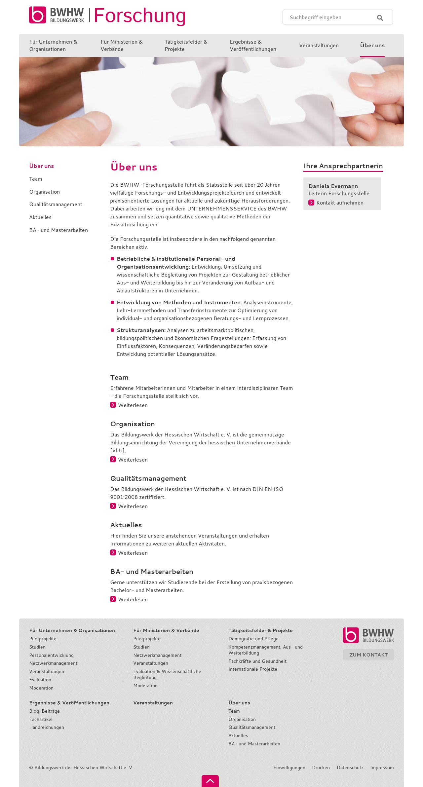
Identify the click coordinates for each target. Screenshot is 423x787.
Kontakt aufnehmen (340, 202)
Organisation (242, 719)
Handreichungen (46, 727)
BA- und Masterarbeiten (254, 744)
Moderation (41, 688)
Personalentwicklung (51, 655)
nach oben (210, 781)
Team (234, 711)
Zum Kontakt (368, 655)
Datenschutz (350, 767)
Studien (37, 647)
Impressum (382, 767)
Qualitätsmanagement (251, 727)
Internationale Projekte (252, 669)
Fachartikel (41, 719)
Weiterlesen (133, 405)
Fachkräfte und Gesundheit (257, 661)
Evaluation (40, 680)
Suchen (380, 17)
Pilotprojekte (43, 639)
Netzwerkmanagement (53, 663)
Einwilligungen (289, 767)
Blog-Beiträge (44, 711)
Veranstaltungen (46, 671)
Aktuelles (238, 735)
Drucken (321, 767)
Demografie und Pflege (253, 639)
